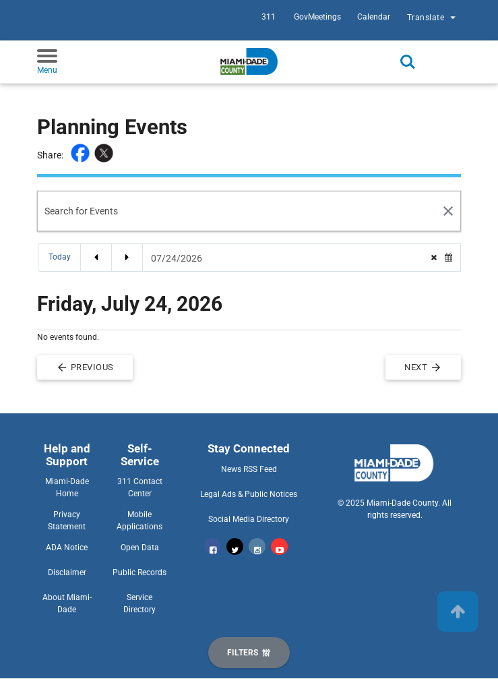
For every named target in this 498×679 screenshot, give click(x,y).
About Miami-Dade (67, 603)
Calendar (373, 17)
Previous (85, 367)
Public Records (139, 572)
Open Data (140, 547)
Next (423, 367)
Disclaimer (67, 572)
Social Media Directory (248, 519)
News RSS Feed (249, 469)
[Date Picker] (286, 258)
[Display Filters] (248, 652)
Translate (433, 18)
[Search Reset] (448, 211)
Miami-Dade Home (67, 487)
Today (60, 257)
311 (268, 17)
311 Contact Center (139, 487)
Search (408, 62)
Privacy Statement (67, 520)
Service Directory (139, 603)
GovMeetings (317, 17)
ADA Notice (67, 547)
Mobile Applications (139, 520)
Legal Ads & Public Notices (248, 494)
